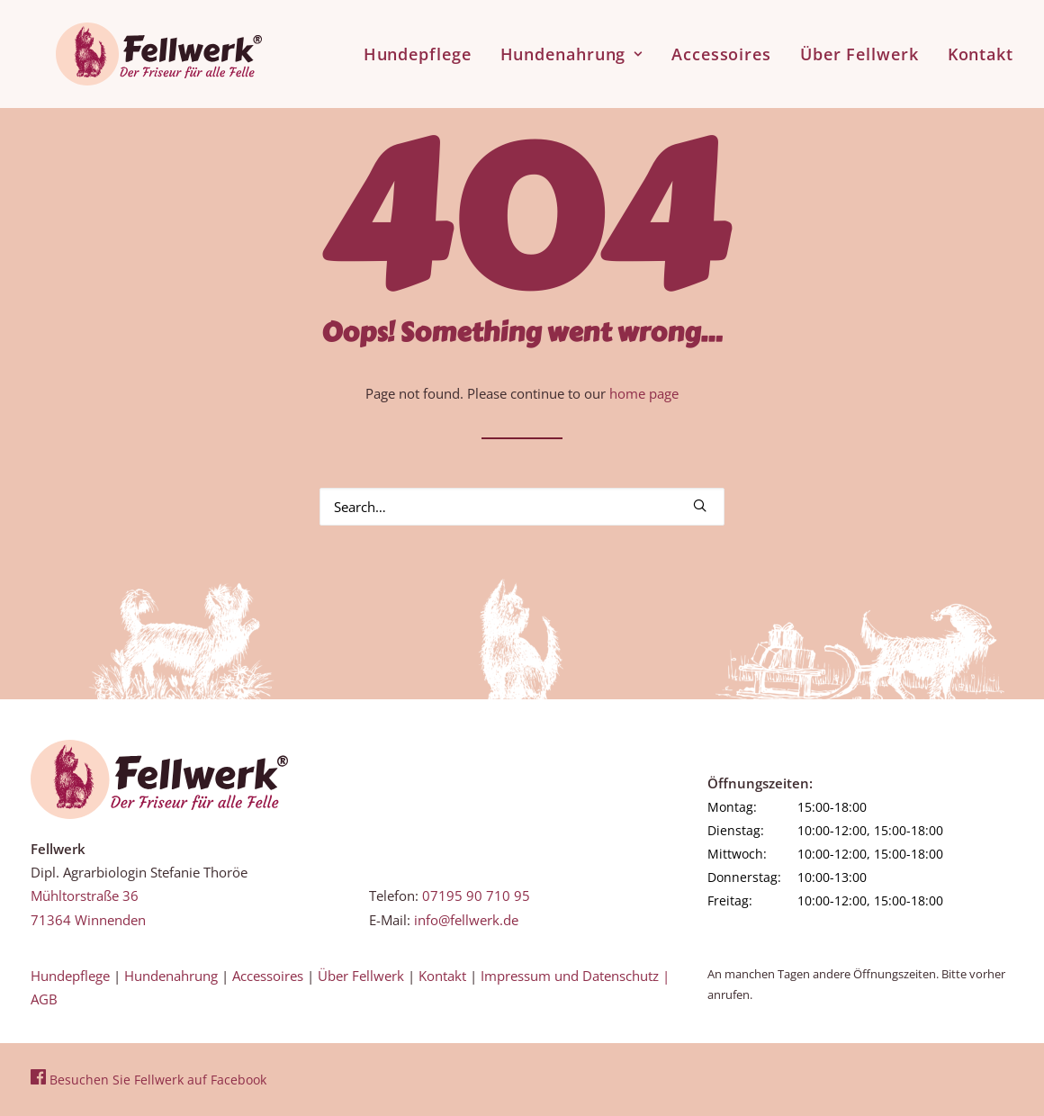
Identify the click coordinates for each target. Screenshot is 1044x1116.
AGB (44, 999)
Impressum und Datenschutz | (575, 976)
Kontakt (980, 47)
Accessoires (721, 47)
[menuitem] (424, 47)
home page (644, 393)
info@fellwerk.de (466, 920)
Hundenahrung (572, 47)
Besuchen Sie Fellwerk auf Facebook (148, 1079)
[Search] (522, 507)
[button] (700, 505)
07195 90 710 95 (476, 895)
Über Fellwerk (859, 47)
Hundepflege (418, 47)
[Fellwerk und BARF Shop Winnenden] (134, 47)
